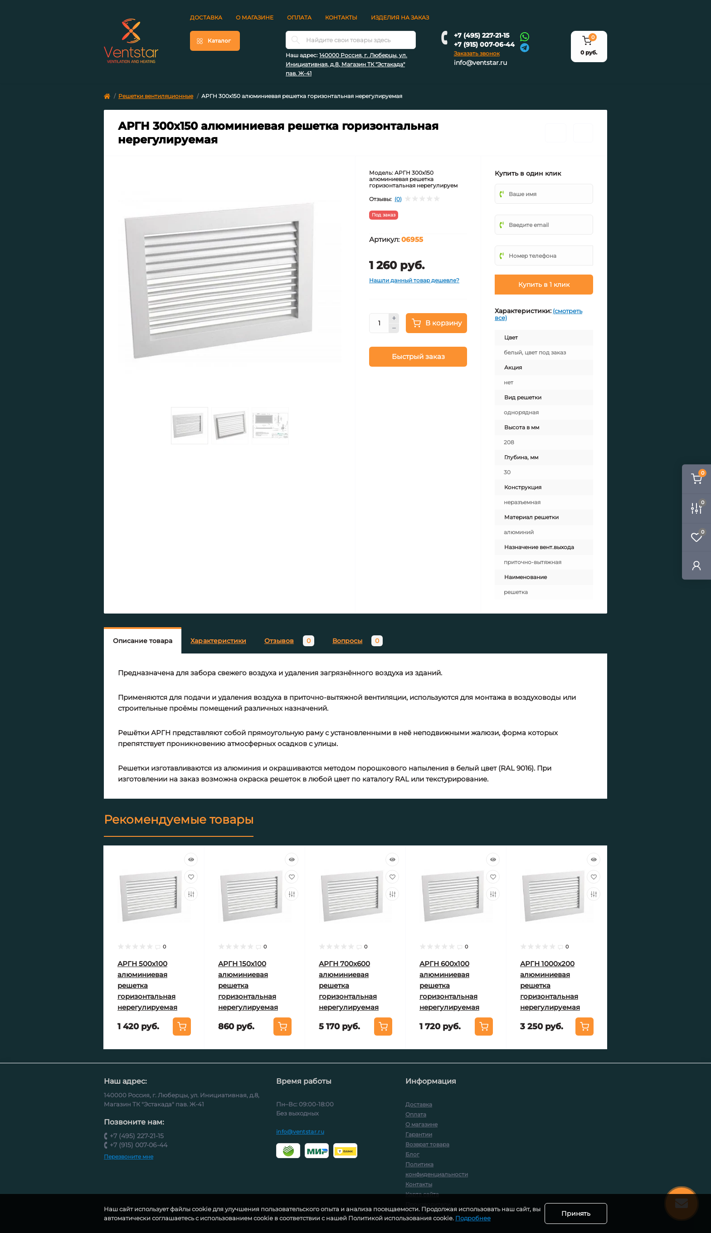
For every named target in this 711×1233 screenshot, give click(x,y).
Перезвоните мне (128, 1156)
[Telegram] (524, 47)
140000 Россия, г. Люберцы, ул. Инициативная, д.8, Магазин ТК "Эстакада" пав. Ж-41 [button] (346, 64)
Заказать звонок (477, 53)
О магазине (254, 17)
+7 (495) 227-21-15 (481, 35)
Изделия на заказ (400, 17)
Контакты (341, 17)
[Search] (296, 40)
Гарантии (418, 1134)
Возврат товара (427, 1144)
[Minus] (394, 329)
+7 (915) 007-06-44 (484, 44)
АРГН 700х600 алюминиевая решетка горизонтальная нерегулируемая (349, 985)
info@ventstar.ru (480, 63)
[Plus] (394, 318)
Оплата (299, 17)
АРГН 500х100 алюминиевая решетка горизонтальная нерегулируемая (147, 985)
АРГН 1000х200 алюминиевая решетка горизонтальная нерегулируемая (550, 985)
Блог (412, 1154)
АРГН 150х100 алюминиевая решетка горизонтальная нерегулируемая (248, 985)
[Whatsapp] (524, 36)
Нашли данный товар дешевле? (414, 280)
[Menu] (215, 41)
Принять (575, 1213)
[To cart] (182, 1026)
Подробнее (482, 1218)
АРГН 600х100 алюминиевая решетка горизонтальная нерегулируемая (449, 985)
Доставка (206, 17)
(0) (398, 199)
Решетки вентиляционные (155, 96)
